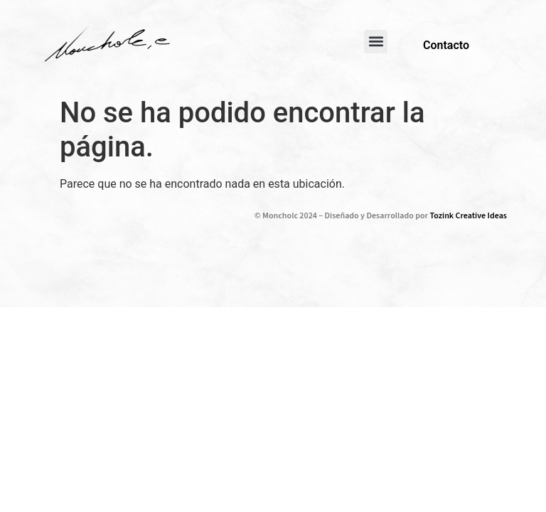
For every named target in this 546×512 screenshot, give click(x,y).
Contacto (446, 45)
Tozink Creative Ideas (469, 216)
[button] (375, 41)
